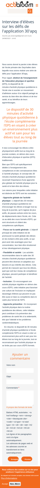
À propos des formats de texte (19, 407)
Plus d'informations (9, 478)
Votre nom (10, 365)
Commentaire (12, 388)
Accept (5, 484)
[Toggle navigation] (37, 5)
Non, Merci (15, 484)
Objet (8, 376)
